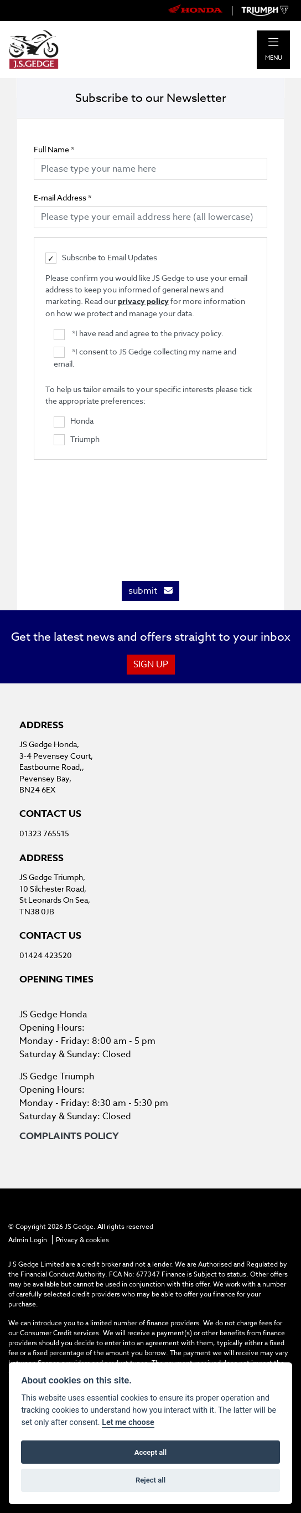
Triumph (77, 440)
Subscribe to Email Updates (101, 258)
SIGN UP (150, 664)
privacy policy (143, 301)
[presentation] (150, 514)
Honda (74, 421)
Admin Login (27, 1239)
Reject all (150, 1480)
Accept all (150, 1452)
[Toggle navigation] (273, 42)
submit (150, 591)
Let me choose (128, 1422)
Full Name (54, 149)
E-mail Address (62, 197)
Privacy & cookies (82, 1239)
